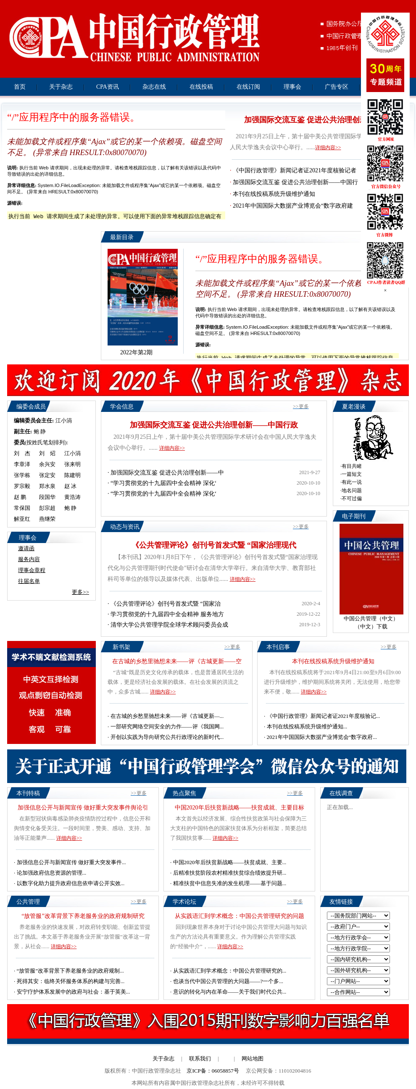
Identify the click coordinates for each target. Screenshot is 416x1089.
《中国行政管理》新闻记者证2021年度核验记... (323, 716)
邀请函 (26, 548)
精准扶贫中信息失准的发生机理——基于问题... (230, 883)
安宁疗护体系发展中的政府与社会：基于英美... (73, 992)
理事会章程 (31, 570)
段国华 (47, 497)
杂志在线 (154, 87)
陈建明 (72, 475)
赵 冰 (70, 486)
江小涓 (63, 420)
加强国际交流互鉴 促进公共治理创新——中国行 (295, 182)
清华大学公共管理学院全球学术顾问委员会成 (169, 625)
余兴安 (47, 464)
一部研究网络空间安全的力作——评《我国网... (167, 726)
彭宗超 (47, 508)
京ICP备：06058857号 (213, 1071)
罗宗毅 (22, 486)
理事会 (292, 87)
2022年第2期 (136, 352)
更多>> (80, 592)
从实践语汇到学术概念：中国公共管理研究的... (230, 971)
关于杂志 (61, 87)
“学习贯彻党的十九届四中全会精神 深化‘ (163, 483)
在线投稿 (201, 87)
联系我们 (200, 1058)
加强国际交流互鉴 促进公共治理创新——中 (167, 472)
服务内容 (29, 559)
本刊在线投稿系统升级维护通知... (307, 726)
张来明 (72, 464)
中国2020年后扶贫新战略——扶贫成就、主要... (230, 862)
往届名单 (29, 581)
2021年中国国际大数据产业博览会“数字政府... (322, 737)
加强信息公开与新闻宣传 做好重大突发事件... (71, 862)
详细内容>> (328, 147)
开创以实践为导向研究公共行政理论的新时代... (167, 737)
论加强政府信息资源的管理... (52, 873)
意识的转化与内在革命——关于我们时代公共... (230, 992)
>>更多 (301, 406)
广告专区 (336, 87)
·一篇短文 (351, 474)
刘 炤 (47, 453)
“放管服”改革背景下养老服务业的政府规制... (70, 971)
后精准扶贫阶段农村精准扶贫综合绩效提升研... (230, 873)
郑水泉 (47, 486)
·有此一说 (351, 482)
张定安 (47, 475)
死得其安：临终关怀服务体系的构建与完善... (71, 981)
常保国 (22, 508)
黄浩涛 (72, 497)
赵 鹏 (20, 497)
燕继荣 (47, 519)
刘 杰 (22, 453)
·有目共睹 (351, 466)
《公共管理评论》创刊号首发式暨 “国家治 (166, 604)
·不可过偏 (351, 498)
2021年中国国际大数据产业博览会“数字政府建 (293, 206)
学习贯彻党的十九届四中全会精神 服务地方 (167, 614)
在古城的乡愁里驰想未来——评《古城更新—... (167, 716)
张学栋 (22, 475)
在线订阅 (248, 87)
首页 (20, 87)
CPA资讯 (107, 87)
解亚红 (22, 519)
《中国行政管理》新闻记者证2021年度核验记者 (294, 170)
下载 (382, 626)
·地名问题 (351, 490)
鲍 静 (40, 431)
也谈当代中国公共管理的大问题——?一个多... (228, 981)
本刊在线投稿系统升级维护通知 (274, 194)
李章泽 (22, 464)
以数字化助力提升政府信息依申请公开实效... (71, 883)
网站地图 (252, 1058)
